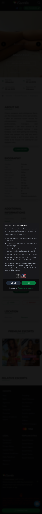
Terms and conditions (25, 288)
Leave (13, 283)
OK (28, 283)
